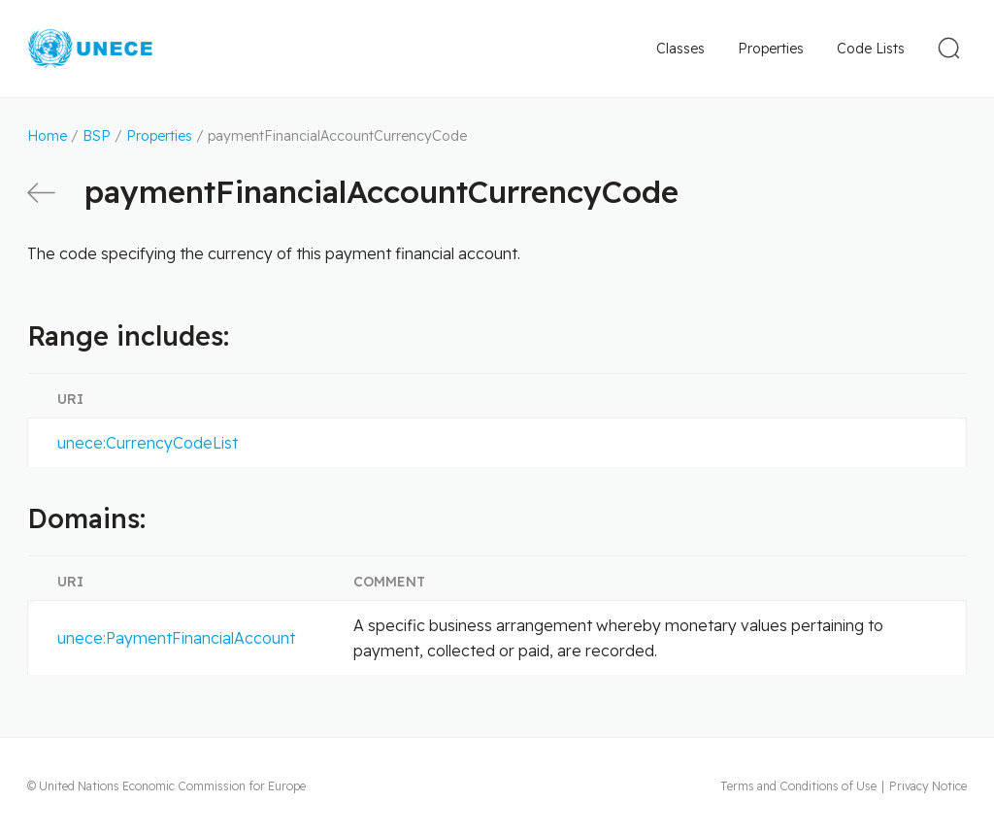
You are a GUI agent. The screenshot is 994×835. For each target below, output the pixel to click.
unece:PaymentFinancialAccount (176, 638)
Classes (680, 48)
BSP (97, 136)
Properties (771, 48)
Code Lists (871, 48)
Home (47, 136)
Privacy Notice (928, 786)
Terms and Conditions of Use (798, 786)
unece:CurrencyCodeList (147, 442)
